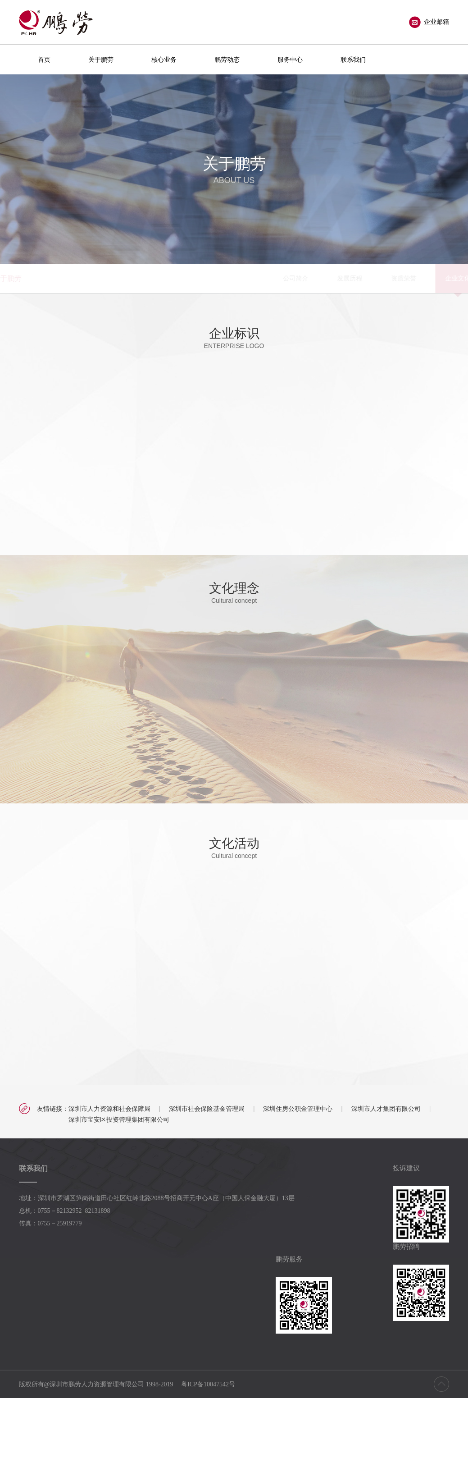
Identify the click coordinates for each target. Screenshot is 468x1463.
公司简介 (145, 278)
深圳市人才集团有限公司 (386, 1108)
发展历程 (199, 278)
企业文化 (307, 278)
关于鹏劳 (101, 59)
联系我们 (353, 59)
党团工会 (361, 278)
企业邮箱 (429, 22)
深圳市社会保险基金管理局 (207, 1108)
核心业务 (164, 59)
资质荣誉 (253, 278)
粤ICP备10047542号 (208, 1384)
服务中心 (290, 59)
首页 (44, 59)
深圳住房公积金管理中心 (297, 1108)
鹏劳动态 (227, 59)
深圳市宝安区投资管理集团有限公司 (118, 1119)
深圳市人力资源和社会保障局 (109, 1108)
